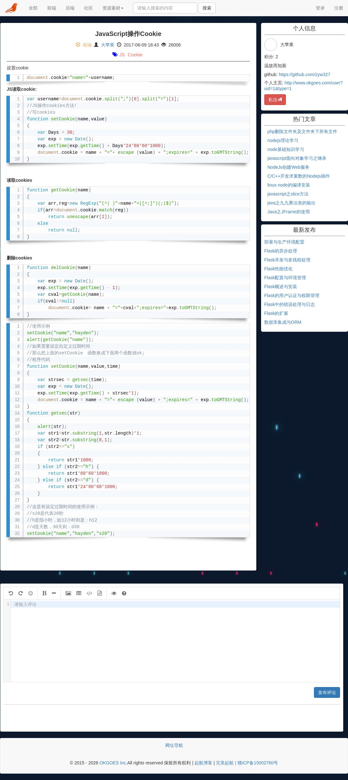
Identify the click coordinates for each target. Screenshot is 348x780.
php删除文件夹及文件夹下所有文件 (302, 131)
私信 (275, 99)
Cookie (135, 54)
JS (122, 54)
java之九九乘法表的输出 (291, 202)
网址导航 (174, 745)
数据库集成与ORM (283, 322)
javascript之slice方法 (288, 193)
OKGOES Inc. (113, 762)
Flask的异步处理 (280, 250)
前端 (51, 8)
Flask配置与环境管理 (285, 277)
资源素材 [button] (113, 8)
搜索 (206, 8)
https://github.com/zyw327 (304, 74)
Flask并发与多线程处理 (287, 259)
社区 (88, 8)
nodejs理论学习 (282, 140)
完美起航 (225, 762)
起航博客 (203, 762)
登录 (320, 8)
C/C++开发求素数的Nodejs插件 (298, 176)
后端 (72, 7)
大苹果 (107, 44)
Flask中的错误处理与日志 (289, 304)
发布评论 (327, 692)
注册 (338, 8)
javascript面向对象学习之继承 (296, 158)
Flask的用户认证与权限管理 (291, 295)
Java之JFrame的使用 (288, 211)
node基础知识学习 (285, 149)
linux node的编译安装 (288, 185)
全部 (33, 8)
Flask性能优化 (278, 268)
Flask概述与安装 (280, 286)
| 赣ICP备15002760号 (256, 762)
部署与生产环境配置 (284, 242)
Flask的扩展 (276, 313)
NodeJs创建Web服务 (288, 167)
